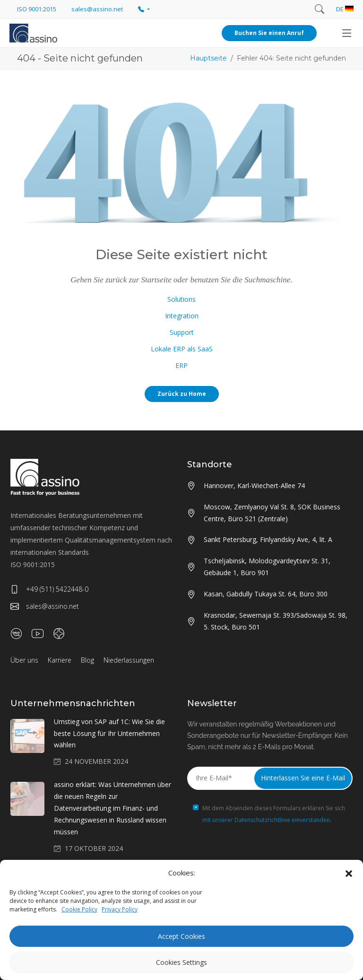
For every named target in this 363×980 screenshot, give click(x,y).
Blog (87, 660)
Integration (182, 315)
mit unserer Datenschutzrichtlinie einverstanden (266, 820)
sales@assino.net (44, 606)
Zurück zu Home (181, 394)
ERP (181, 365)
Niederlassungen (129, 660)
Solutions (181, 299)
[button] (349, 873)
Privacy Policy (120, 909)
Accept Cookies (181, 936)
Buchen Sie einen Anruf (269, 33)
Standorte (209, 464)
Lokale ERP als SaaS (182, 348)
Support (182, 332)
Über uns (24, 660)
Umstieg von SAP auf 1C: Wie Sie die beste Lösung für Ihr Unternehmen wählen (109, 733)
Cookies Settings (181, 962)
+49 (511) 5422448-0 (49, 589)
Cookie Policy (79, 909)
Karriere (59, 660)
